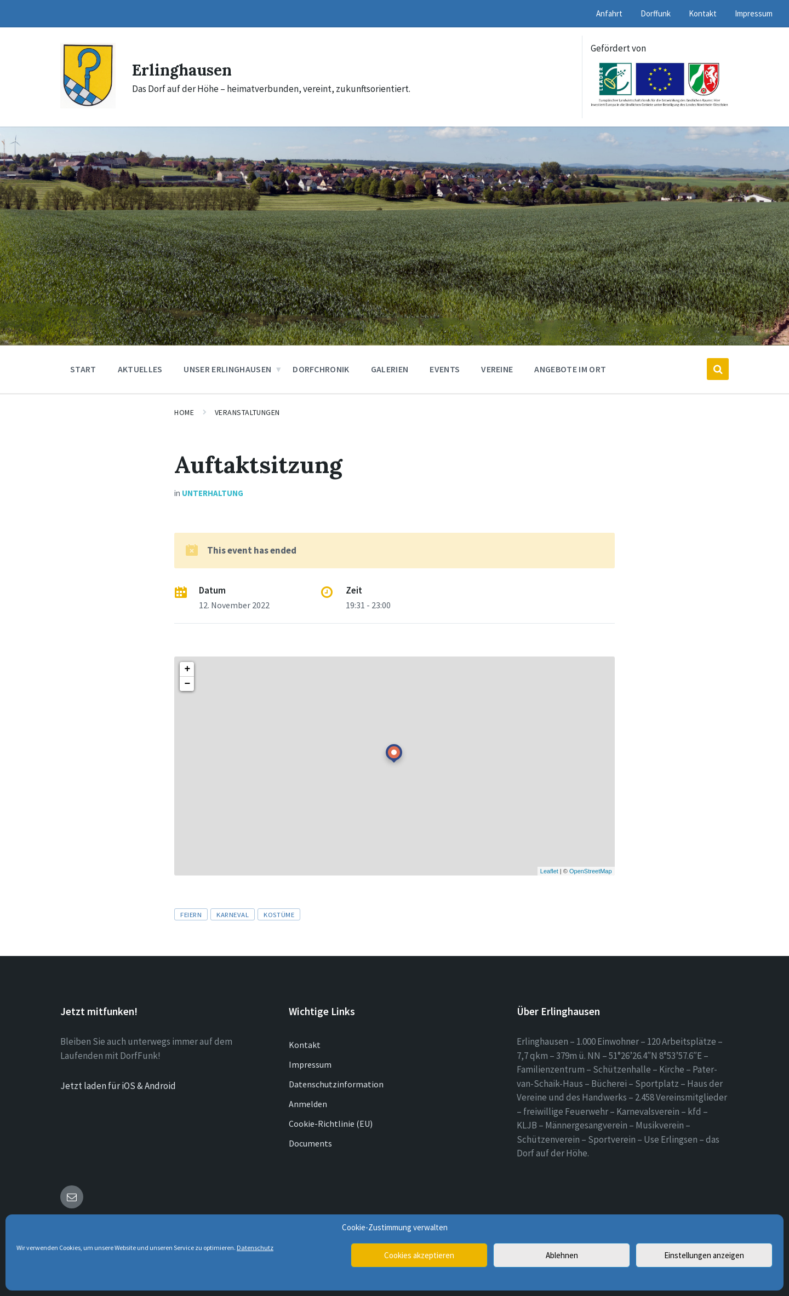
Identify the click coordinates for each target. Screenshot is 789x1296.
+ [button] (187, 669)
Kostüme (279, 914)
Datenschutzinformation (336, 1084)
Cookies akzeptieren (419, 1255)
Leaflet (549, 871)
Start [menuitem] (83, 369)
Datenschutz (255, 1247)
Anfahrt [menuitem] (609, 13)
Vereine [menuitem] (497, 369)
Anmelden (308, 1103)
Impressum (310, 1064)
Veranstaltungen (247, 412)
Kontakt (305, 1044)
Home (184, 412)
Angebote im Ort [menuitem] (570, 369)
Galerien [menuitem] (390, 369)
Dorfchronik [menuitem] (321, 369)
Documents (310, 1143)
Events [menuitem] (445, 369)
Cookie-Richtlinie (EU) (331, 1123)
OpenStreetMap (590, 871)
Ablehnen (562, 1255)
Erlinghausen (185, 69)
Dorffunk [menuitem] (656, 13)
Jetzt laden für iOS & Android (118, 1086)
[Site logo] (88, 105)
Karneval (232, 914)
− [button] (187, 683)
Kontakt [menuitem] (703, 13)
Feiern (191, 914)
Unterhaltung (212, 493)
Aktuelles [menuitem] (140, 369)
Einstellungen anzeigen (704, 1255)
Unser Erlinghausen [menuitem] (227, 369)
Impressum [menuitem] (754, 13)
